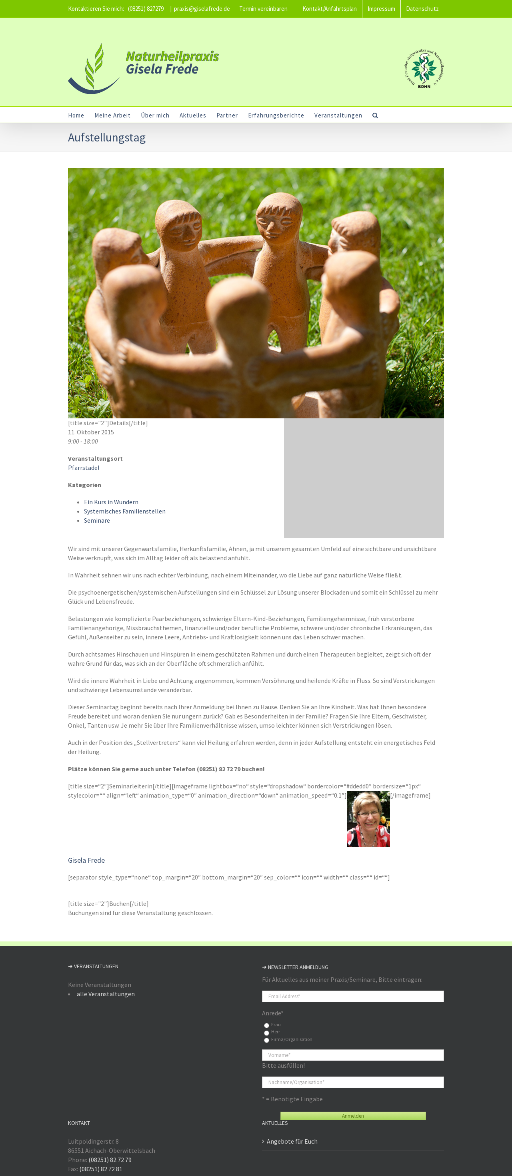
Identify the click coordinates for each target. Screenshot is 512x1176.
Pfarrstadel (82, 468)
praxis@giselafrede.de (200, 8)
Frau (274, 1024)
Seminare (95, 520)
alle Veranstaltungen (104, 994)
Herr (274, 1032)
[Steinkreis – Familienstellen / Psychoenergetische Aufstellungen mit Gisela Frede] (254, 293)
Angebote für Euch (290, 1141)
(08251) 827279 (144, 8)
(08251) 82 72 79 (108, 1160)
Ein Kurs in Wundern (109, 502)
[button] (374, 115)
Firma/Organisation (290, 1039)
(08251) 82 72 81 (99, 1169)
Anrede (271, 1013)
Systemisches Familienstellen (123, 511)
